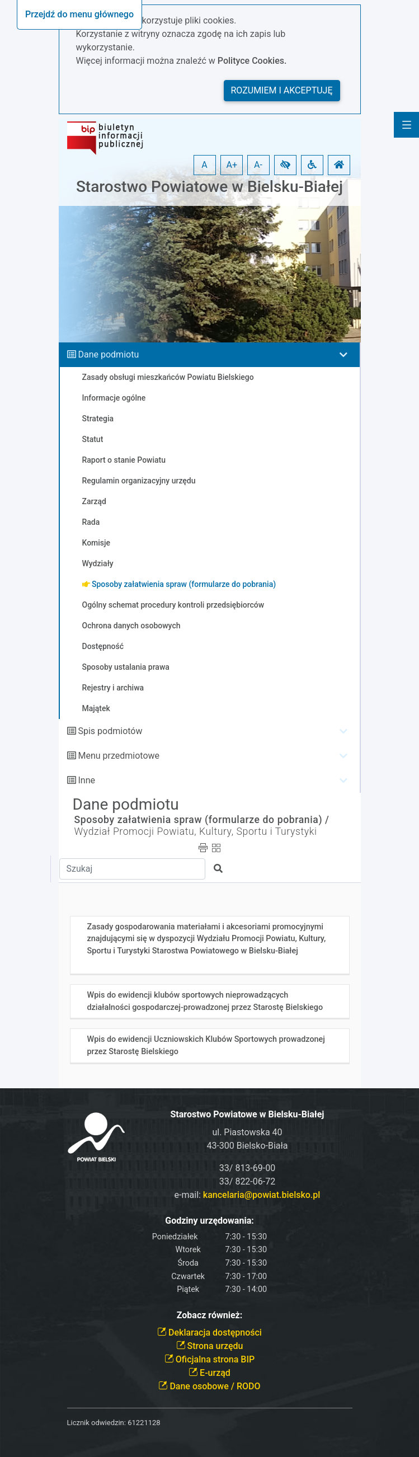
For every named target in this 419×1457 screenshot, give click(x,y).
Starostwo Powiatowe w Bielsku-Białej (209, 186)
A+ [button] (232, 164)
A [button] (204, 164)
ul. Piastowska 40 (247, 1132)
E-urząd (209, 1372)
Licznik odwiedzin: (96, 1422)
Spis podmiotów (110, 731)
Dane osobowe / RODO (209, 1386)
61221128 (144, 1422)
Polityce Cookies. (252, 60)
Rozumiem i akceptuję (282, 90)
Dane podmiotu (108, 354)
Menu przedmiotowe (118, 755)
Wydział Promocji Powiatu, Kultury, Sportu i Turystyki (195, 831)
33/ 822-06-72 (247, 1181)
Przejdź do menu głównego (79, 14)
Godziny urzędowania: (209, 1220)
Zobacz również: (210, 1315)
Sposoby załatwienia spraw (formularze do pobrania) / (201, 819)
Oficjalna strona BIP (209, 1359)
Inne (86, 780)
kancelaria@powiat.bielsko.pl (262, 1195)
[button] (285, 165)
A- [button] (258, 164)
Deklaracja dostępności (209, 1332)
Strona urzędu (209, 1346)
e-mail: (248, 1195)
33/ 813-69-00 (247, 1168)
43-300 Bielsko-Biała (247, 1145)
